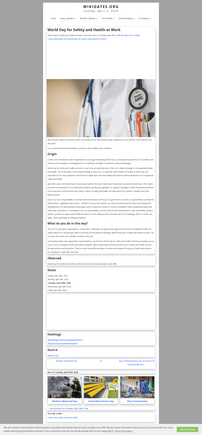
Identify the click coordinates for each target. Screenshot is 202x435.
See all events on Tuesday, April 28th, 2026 (69, 408)
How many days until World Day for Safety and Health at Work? (78, 39)
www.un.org (53, 355)
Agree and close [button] (187, 429)
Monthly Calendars (88, 18)
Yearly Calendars (68, 18)
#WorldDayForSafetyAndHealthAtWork (65, 340)
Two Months (108, 18)
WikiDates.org (101, 6)
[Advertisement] (101, 60)
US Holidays (144, 18)
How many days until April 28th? (63, 417)
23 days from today (130, 35)
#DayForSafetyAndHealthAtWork (62, 343)
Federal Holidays (126, 18)
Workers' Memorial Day (66, 361)
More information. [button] (124, 431)
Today (53, 18)
